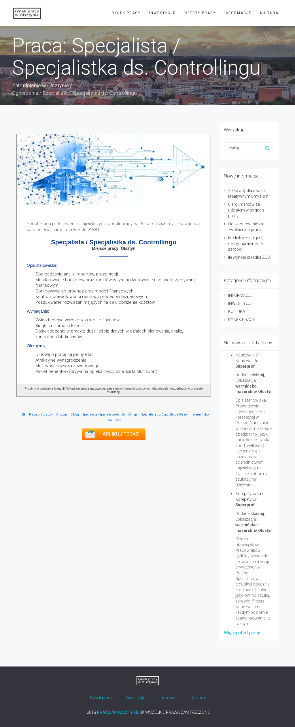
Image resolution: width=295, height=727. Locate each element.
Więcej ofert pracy (242, 632)
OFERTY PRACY (200, 13)
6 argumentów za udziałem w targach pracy (246, 210)
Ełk (23, 414)
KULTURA (269, 13)
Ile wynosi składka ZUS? (250, 257)
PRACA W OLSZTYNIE (118, 712)
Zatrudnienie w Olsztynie (40, 85)
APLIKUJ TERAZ (121, 434)
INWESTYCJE (162, 13)
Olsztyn (61, 414)
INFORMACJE (237, 13)
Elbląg (75, 414)
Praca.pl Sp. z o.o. (40, 414)
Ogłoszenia (25, 93)
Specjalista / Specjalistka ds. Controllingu (110, 414)
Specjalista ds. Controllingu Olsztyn (165, 414)
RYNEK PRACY (126, 13)
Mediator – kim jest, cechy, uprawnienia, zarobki (246, 243)
